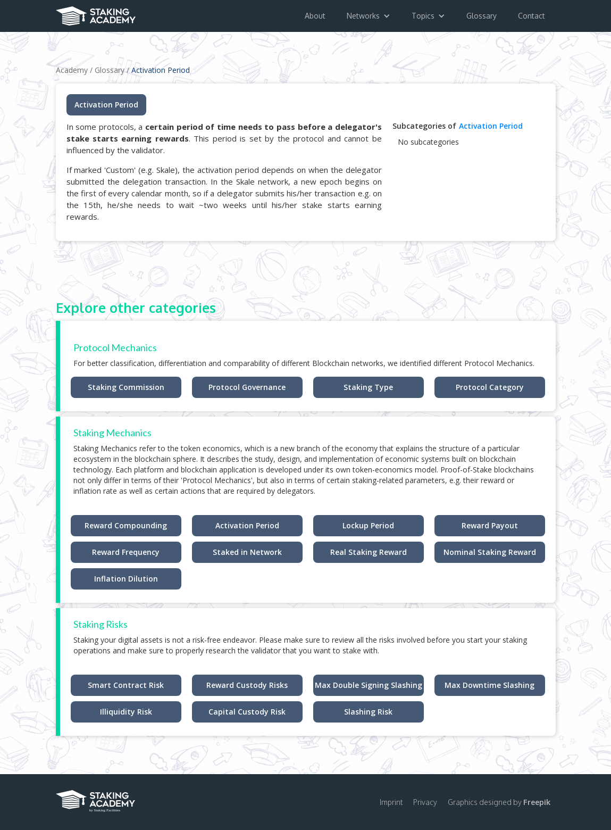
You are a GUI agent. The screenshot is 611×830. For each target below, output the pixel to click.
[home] (96, 13)
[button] (368, 16)
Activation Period (160, 70)
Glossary (481, 15)
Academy (72, 70)
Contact (531, 15)
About (315, 15)
